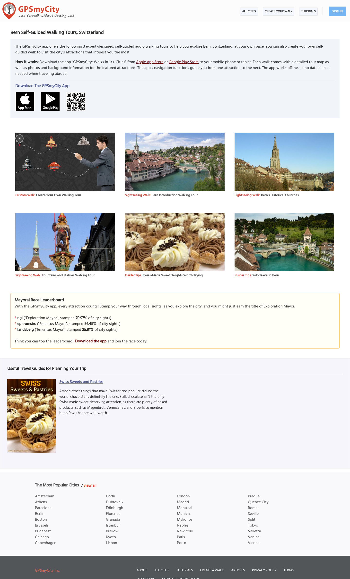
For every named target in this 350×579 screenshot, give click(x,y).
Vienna (254, 543)
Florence (113, 514)
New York (185, 531)
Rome (252, 508)
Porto (181, 543)
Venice (253, 537)
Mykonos (184, 520)
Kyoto (111, 537)
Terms (289, 570)
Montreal (184, 508)
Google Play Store (184, 62)
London (183, 496)
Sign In (337, 11)
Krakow (112, 531)
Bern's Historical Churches (280, 195)
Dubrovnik (114, 502)
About (142, 570)
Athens (41, 502)
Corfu (110, 496)
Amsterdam (44, 496)
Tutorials (308, 11)
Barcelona (43, 508)
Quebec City (258, 502)
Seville (253, 514)
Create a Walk (212, 570)
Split (251, 520)
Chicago (42, 537)
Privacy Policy (264, 570)
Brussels (42, 525)
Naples (182, 525)
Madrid (183, 502)
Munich (183, 514)
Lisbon (111, 543)
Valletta (254, 531)
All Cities (249, 11)
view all (90, 486)
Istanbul (113, 525)
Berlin (39, 514)
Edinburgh (114, 508)
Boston (41, 520)
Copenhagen (45, 543)
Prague (254, 496)
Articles (238, 570)
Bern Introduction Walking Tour (174, 195)
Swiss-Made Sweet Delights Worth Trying (173, 275)
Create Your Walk (278, 11)
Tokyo (253, 525)
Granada (113, 520)
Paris (181, 537)
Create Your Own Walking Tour (58, 195)
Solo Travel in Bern (265, 275)
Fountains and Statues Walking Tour (68, 275)
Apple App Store (149, 62)
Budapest (43, 531)
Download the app (90, 341)
